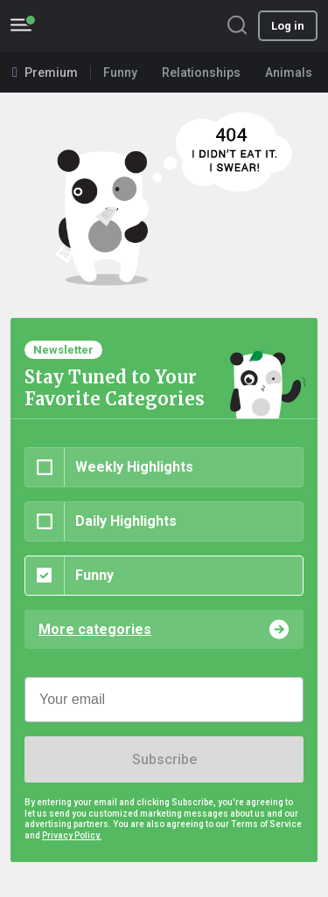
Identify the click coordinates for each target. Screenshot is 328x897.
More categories (94, 629)
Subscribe (164, 759)
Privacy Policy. (71, 835)
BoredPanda (103, 26)
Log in (287, 25)
